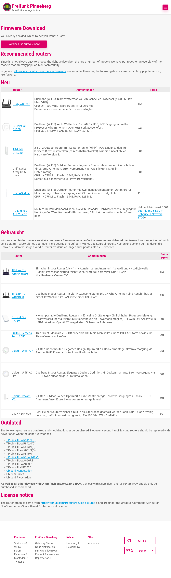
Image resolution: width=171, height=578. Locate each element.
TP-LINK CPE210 (18, 151)
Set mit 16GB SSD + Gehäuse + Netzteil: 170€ (150, 214)
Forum (17, 550)
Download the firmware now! (24, 44)
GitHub (136, 541)
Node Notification (45, 546)
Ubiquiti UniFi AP (22, 350)
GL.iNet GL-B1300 (20, 127)
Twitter (18, 561)
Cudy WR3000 (21, 104)
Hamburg (71, 543)
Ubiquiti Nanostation (19, 470)
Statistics (19, 543)
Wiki (16, 546)
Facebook (19, 554)
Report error (42, 557)
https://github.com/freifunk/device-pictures (68, 503)
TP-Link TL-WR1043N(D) (20, 271)
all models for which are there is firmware (40, 71)
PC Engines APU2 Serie (20, 212)
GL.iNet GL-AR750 (19, 318)
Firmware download (46, 550)
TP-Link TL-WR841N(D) (20, 440)
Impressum (93, 543)
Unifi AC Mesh (21, 193)
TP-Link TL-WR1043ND (22, 457)
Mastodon (20, 557)
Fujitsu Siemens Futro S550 (22, 334)
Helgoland (72, 546)
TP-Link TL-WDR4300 (19, 295)
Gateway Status (44, 543)
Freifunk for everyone (47, 554)
